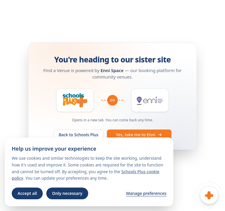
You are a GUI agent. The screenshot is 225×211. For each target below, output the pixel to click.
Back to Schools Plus (78, 134)
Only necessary (67, 193)
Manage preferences (146, 193)
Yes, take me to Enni (139, 134)
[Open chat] (209, 195)
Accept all (27, 193)
